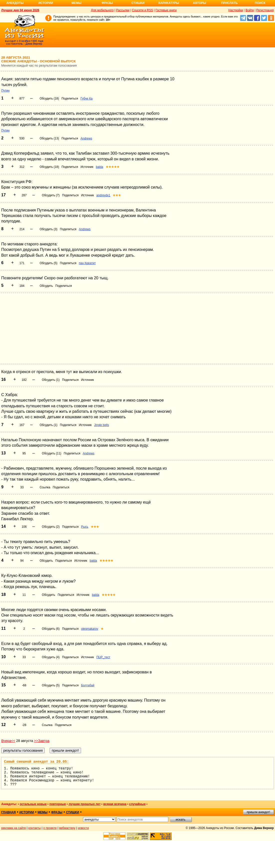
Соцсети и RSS (142, 10)
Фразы (107, 3)
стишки (72, 812)
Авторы (199, 3)
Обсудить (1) (51, 380)
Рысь (84, 526)
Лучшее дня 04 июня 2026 (20, 10)
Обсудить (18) (49, 98)
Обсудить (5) (48, 263)
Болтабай (87, 685)
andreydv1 (103, 195)
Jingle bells (101, 425)
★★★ (117, 195)
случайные (137, 804)
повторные (57, 804)
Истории (45, 3)
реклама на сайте (13, 828)
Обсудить (46, 286)
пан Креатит (87, 263)
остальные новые (33, 804)
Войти (249, 10)
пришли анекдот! (258, 812)
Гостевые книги (166, 10)
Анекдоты (15, 3)
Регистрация (265, 10)
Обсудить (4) (51, 657)
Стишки (137, 3)
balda (99, 167)
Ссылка (45, 487)
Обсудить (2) (51, 526)
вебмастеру (67, 828)
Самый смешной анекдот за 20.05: (36, 762)
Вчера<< (8, 741)
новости (83, 828)
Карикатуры (168, 3)
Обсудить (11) (51, 453)
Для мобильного (102, 10)
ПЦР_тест (103, 657)
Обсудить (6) (51, 629)
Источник (87, 167)
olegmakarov (89, 629)
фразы (56, 812)
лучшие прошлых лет (84, 804)
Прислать (229, 3)
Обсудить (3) (48, 229)
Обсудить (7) (51, 195)
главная (8, 812)
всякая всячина (114, 804)
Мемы (77, 3)
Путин (5, 90)
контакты (34, 828)
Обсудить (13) (49, 138)
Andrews (86, 138)
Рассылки (122, 10)
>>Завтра (41, 741)
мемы (43, 812)
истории (26, 812)
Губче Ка (86, 98)
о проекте (50, 828)
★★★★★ (112, 167)
